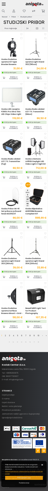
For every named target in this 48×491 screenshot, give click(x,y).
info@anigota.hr (16, 379)
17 (34, 342)
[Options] (24, 483)
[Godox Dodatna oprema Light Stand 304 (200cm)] (36, 277)
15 (25, 342)
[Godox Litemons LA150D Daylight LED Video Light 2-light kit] (36, 177)
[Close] (24, 478)
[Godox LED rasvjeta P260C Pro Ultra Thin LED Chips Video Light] (12, 127)
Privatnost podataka (11, 410)
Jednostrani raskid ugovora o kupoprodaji (21, 414)
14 (21, 342)
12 (13, 342)
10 (38, 335)
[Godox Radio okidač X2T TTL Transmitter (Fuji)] (12, 177)
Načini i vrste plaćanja (12, 406)
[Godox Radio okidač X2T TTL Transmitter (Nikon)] (36, 127)
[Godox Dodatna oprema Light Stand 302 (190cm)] (36, 77)
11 (9, 342)
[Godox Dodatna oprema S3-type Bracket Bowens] (12, 77)
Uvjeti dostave (8, 402)
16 (30, 342)
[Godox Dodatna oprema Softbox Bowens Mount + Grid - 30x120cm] (12, 326)
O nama (5, 398)
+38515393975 (12, 373)
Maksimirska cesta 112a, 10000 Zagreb (19, 369)
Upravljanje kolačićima (12, 417)
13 (17, 342)
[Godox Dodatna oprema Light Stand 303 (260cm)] (12, 277)
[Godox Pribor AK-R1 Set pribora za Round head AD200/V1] (12, 227)
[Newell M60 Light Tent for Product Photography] (36, 326)
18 (38, 342)
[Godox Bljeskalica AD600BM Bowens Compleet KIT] (36, 227)
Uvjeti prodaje (8, 395)
